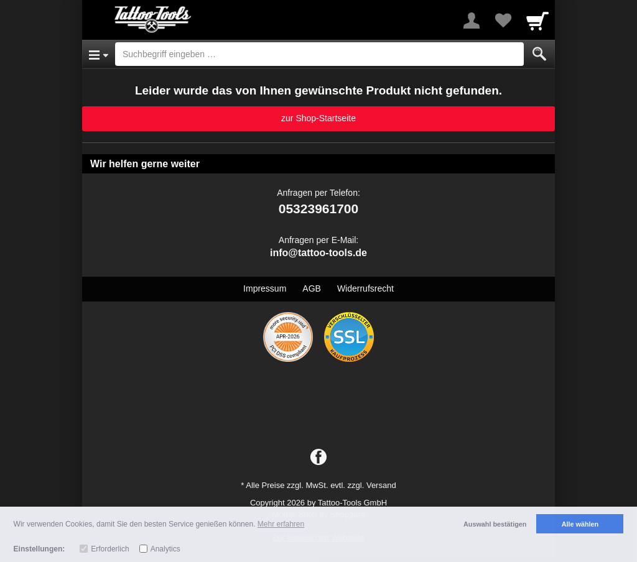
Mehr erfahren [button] (281, 524)
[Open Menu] (98, 54)
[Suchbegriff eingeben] (319, 54)
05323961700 (318, 208)
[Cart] (537, 20)
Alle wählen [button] (580, 524)
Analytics (165, 549)
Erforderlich (110, 549)
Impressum (264, 288)
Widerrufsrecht (365, 288)
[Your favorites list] (502, 20)
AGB (311, 288)
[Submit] (539, 54)
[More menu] (471, 20)
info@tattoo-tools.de (318, 252)
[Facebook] (318, 457)
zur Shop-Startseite (318, 118)
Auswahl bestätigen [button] (494, 524)
